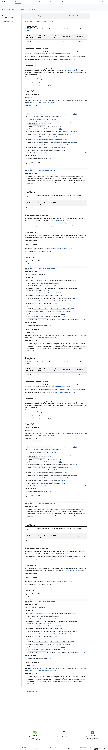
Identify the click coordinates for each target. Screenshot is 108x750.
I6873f (62, 150)
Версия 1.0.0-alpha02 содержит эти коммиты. (43, 102)
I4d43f (49, 158)
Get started (6, 6)
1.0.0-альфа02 (79, 41)
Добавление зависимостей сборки (65, 59)
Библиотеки (50, 21)
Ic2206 (74, 142)
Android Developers (29, 21)
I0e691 (58, 126)
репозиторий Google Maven (62, 53)
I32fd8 (75, 131)
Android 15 (67, 748)
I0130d (60, 129)
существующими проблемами (73, 70)
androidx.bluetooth (29, 30)
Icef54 (53, 119)
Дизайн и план (30, 1)
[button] (9, 13)
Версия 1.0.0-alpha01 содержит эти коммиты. (43, 171)
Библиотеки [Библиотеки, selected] (32, 9)
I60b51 (65, 139)
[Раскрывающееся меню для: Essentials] (23, 2)
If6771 (59, 116)
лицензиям (51, 690)
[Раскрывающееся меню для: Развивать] (47, 2)
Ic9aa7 (63, 147)
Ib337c (49, 123)
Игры (37, 748)
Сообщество (65, 1)
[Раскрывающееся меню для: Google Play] (58, 2)
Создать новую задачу (33, 78)
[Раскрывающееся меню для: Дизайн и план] (36, 2)
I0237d (74, 114)
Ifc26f (84, 153)
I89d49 (56, 137)
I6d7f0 (69, 134)
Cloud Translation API (72, 16)
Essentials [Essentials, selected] (18, 1)
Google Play (53, 1)
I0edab (67, 145)
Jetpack (14, 6)
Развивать (42, 1)
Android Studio (101, 1)
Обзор (3, 9)
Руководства (12, 9)
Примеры (22, 9)
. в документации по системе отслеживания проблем (57, 82)
